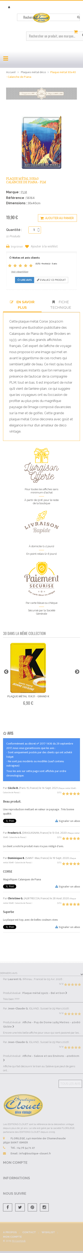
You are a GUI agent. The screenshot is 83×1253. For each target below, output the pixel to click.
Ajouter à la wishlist (44, 246)
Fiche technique (60, 304)
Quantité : (14, 230)
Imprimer (17, 246)
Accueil (10, 72)
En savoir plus (22, 304)
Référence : (16, 198)
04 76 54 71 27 (26, 1145)
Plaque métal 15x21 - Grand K (28, 696)
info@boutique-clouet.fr (35, 1151)
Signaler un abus (67, 821)
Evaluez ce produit (51, 280)
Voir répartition (19, 272)
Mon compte (15, 1160)
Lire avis (24, 280)
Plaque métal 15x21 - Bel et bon (44, 990)
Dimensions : (16, 203)
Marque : (13, 192)
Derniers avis (8, 970)
